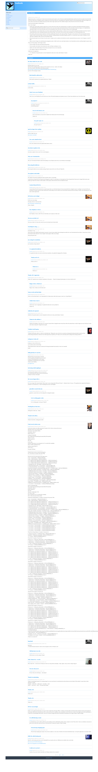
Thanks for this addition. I (35, 319)
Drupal (51, 757)
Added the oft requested (33, 310)
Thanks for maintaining (33, 677)
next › (60, 754)
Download (9, 17)
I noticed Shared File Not (35, 185)
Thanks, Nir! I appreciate (33, 275)
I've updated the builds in (35, 249)
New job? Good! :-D (38, 120)
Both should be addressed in (35, 75)
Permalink (30, 77)
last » (63, 754)
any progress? (34, 100)
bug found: (30, 641)
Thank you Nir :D (35, 257)
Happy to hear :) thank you (35, 283)
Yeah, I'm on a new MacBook (36, 92)
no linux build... (31, 83)
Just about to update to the (34, 148)
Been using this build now (33, 165)
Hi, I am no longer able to (33, 379)
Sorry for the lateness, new (38, 110)
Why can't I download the (33, 156)
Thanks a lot (31, 698)
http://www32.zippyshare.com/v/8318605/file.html (37, 743)
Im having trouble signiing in (34, 368)
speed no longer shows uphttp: (34, 129)
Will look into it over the (34, 651)
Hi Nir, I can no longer (33, 706)
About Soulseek (9, 15)
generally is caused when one (35, 388)
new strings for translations (34, 239)
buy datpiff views (31, 363)
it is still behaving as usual (35, 717)
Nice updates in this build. (33, 173)
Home (8, 14)
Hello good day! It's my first (34, 352)
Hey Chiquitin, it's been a (35, 209)
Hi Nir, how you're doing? (33, 196)
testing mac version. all (33, 339)
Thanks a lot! (31, 689)
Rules (8, 22)
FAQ (8, 21)
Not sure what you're (34, 668)
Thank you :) (35, 266)
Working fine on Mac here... (34, 406)
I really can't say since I (34, 748)
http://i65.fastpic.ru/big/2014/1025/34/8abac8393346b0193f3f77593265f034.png (42, 69)
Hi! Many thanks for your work (35, 61)
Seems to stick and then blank (34, 292)
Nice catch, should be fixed (35, 139)
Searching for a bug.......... (33, 226)
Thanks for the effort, (32, 415)
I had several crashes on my (34, 424)
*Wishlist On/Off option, (33, 329)
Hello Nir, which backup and (34, 736)
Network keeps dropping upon (38, 727)
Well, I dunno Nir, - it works (34, 659)
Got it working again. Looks (37, 398)
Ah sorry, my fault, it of (33, 218)
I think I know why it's (34, 300)
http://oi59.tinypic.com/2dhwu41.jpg (34, 203)
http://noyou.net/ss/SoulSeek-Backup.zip (35, 741)
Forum (8, 18)
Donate (8, 24)
